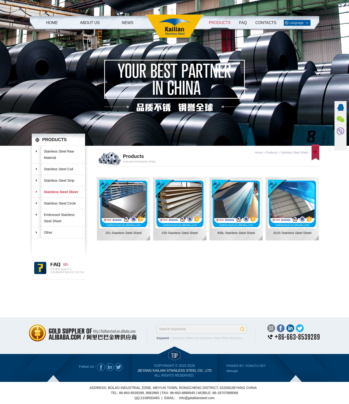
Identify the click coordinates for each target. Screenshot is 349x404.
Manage (232, 371)
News (128, 23)
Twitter (299, 328)
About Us (90, 23)
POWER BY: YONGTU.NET (246, 366)
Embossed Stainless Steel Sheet (59, 218)
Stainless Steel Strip (59, 180)
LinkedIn (290, 328)
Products (220, 23)
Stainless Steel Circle (60, 203)
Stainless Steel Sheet (61, 192)
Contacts (266, 23)
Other (48, 232)
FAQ (243, 23)
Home (52, 23)
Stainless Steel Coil (58, 169)
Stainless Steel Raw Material (59, 154)
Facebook (280, 328)
